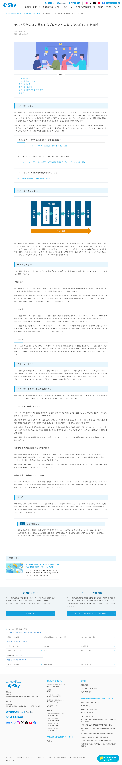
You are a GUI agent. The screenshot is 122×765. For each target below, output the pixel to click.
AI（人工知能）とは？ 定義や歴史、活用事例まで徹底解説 (97, 734)
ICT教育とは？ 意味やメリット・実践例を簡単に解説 (96, 741)
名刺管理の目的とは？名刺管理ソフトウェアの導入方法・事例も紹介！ (98, 745)
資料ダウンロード (86, 664)
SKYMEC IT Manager (61, 701)
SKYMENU (50, 710)
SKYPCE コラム (85, 706)
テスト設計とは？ (25, 78)
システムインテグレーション (64, 7)
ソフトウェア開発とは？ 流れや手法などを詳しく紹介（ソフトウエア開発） (98, 720)
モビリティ (47, 651)
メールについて (10, 760)
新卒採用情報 (85, 685)
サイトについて (41, 757)
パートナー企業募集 (13, 664)
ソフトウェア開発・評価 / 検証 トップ (19, 629)
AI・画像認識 (84, 646)
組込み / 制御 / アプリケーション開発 (55, 637)
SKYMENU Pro (62, 729)
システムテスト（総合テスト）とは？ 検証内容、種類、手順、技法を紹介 (42, 146)
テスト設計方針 (24, 84)
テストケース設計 (25, 87)
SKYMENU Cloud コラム (88, 713)
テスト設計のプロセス (27, 81)
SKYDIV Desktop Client (61, 696)
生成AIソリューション (14, 646)
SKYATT (61, 706)
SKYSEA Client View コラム (89, 709)
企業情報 (28, 7)
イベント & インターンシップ (89, 688)
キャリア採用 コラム (87, 716)
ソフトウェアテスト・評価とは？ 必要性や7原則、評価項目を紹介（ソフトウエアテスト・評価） (51, 162)
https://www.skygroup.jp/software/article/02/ (33, 178)
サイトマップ (10, 757)
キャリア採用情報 (86, 692)
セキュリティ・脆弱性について (77, 757)
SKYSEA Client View (61, 686)
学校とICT (50, 741)
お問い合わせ (48, 664)
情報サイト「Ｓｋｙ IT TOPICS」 (90, 702)
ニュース (116, 7)
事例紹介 (100, 7)
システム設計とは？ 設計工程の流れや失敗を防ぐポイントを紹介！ (98, 729)
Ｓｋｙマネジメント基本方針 (57, 757)
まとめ (21, 93)
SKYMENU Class (62, 724)
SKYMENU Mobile (62, 719)
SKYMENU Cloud (62, 714)
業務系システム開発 (13, 637)
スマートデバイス (86, 651)
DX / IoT (46, 646)
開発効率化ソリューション (15, 655)
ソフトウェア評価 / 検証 (88, 637)
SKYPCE (61, 691)
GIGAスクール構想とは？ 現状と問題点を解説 (94, 737)
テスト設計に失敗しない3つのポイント (33, 90)
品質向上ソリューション (14, 651)
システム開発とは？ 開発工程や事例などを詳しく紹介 (97, 725)
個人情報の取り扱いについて (25, 757)
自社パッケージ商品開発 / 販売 (43, 7)
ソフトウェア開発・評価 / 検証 (85, 7)
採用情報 (108, 7)
